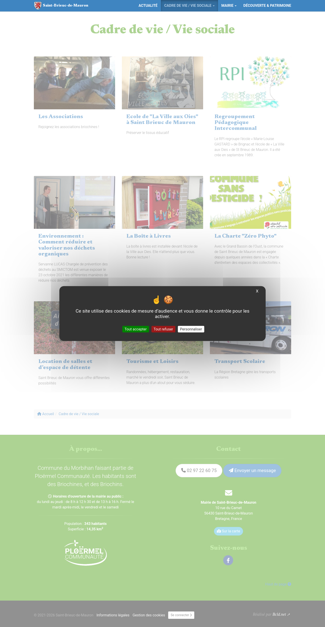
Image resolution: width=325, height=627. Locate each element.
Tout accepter (136, 329)
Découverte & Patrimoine (267, 5)
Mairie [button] (229, 5)
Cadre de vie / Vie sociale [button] (189, 5)
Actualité (148, 5)
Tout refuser (163, 329)
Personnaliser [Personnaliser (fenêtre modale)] (191, 329)
